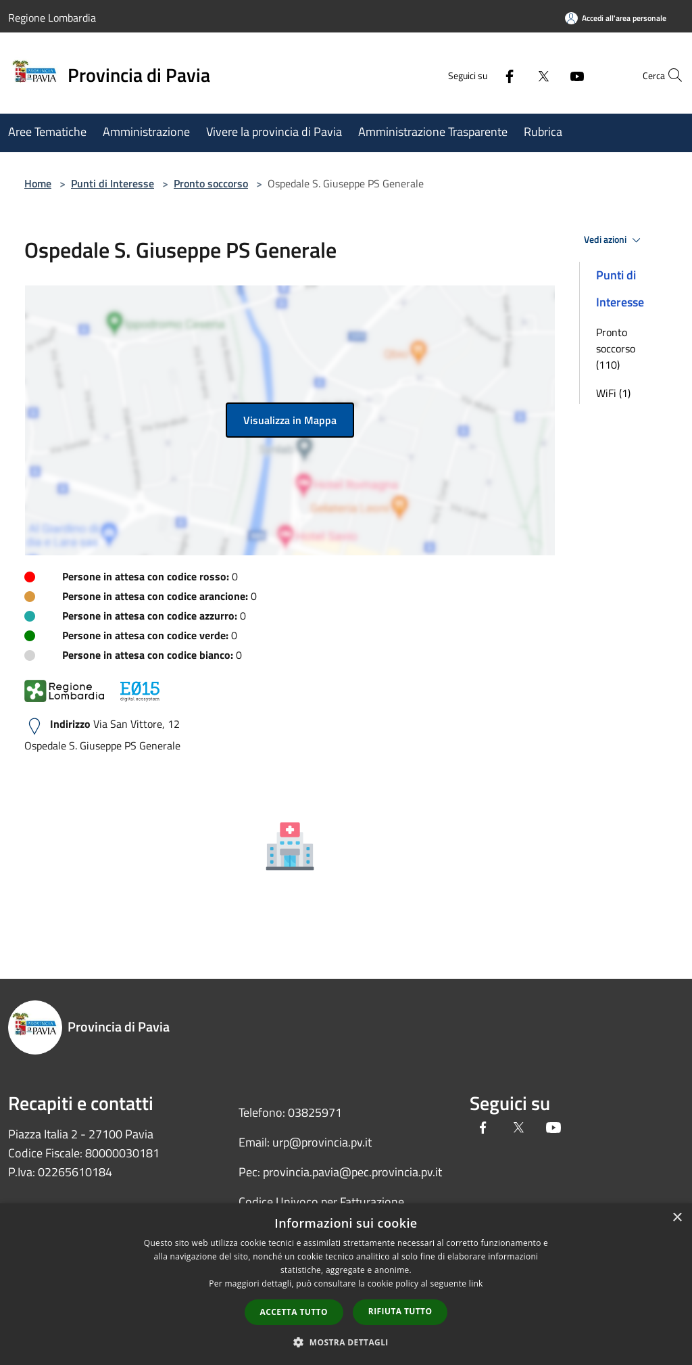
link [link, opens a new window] (476, 1283)
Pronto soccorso (211, 183)
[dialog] (346, 1284)
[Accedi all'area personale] (615, 18)
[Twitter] (513, 75)
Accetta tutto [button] (294, 1312)
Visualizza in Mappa (290, 420)
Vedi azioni (614, 240)
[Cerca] (667, 75)
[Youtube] (547, 75)
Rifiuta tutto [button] (400, 1311)
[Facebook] (479, 75)
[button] (346, 1342)
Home (37, 183)
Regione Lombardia (52, 17)
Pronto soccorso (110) (615, 348)
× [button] (677, 1218)
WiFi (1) (613, 393)
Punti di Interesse (112, 183)
